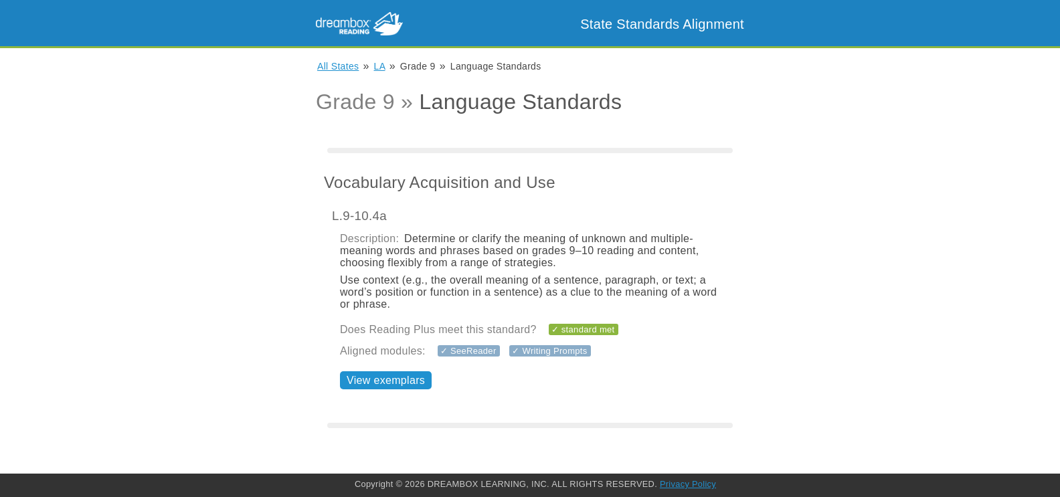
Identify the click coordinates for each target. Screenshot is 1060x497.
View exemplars (386, 380)
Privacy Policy (688, 484)
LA (379, 66)
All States (338, 66)
